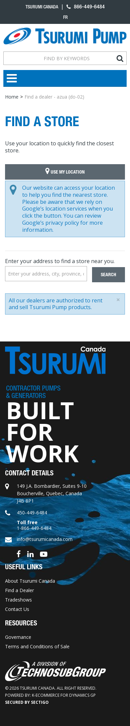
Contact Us (17, 609)
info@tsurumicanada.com (45, 539)
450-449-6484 (32, 512)
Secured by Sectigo (27, 702)
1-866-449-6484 (34, 528)
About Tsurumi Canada (30, 581)
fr (65, 17)
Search (108, 275)
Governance (18, 637)
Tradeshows (18, 599)
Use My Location (65, 172)
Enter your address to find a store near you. (60, 261)
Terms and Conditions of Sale (37, 646)
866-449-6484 (86, 6)
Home (11, 97)
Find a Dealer (19, 590)
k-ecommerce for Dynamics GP (64, 695)
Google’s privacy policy (50, 222)
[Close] (118, 299)
